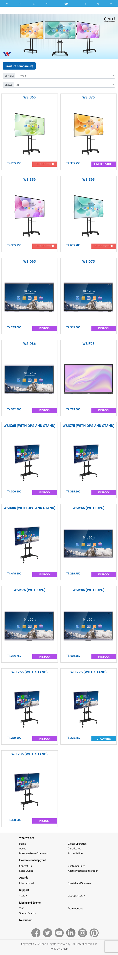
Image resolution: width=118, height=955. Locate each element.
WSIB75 (88, 97)
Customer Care (76, 866)
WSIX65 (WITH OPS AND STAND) (29, 426)
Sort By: (9, 76)
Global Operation (77, 844)
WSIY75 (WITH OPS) (29, 590)
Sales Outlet (26, 871)
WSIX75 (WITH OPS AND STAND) (88, 426)
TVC (21, 908)
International (26, 883)
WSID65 (29, 261)
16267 (23, 896)
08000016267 (76, 896)
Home (22, 844)
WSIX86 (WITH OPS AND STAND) (29, 508)
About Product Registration (83, 871)
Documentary (75, 908)
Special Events (27, 913)
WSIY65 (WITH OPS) (88, 508)
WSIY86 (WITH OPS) (88, 590)
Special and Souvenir (79, 883)
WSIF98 (88, 344)
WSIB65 (29, 97)
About (22, 848)
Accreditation (75, 853)
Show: (8, 85)
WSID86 (29, 344)
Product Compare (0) (19, 66)
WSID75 (88, 261)
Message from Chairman (33, 853)
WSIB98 (88, 179)
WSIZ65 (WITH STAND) (29, 672)
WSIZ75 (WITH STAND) (88, 672)
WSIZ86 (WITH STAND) (29, 754)
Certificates (74, 848)
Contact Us (25, 866)
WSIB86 (29, 179)
